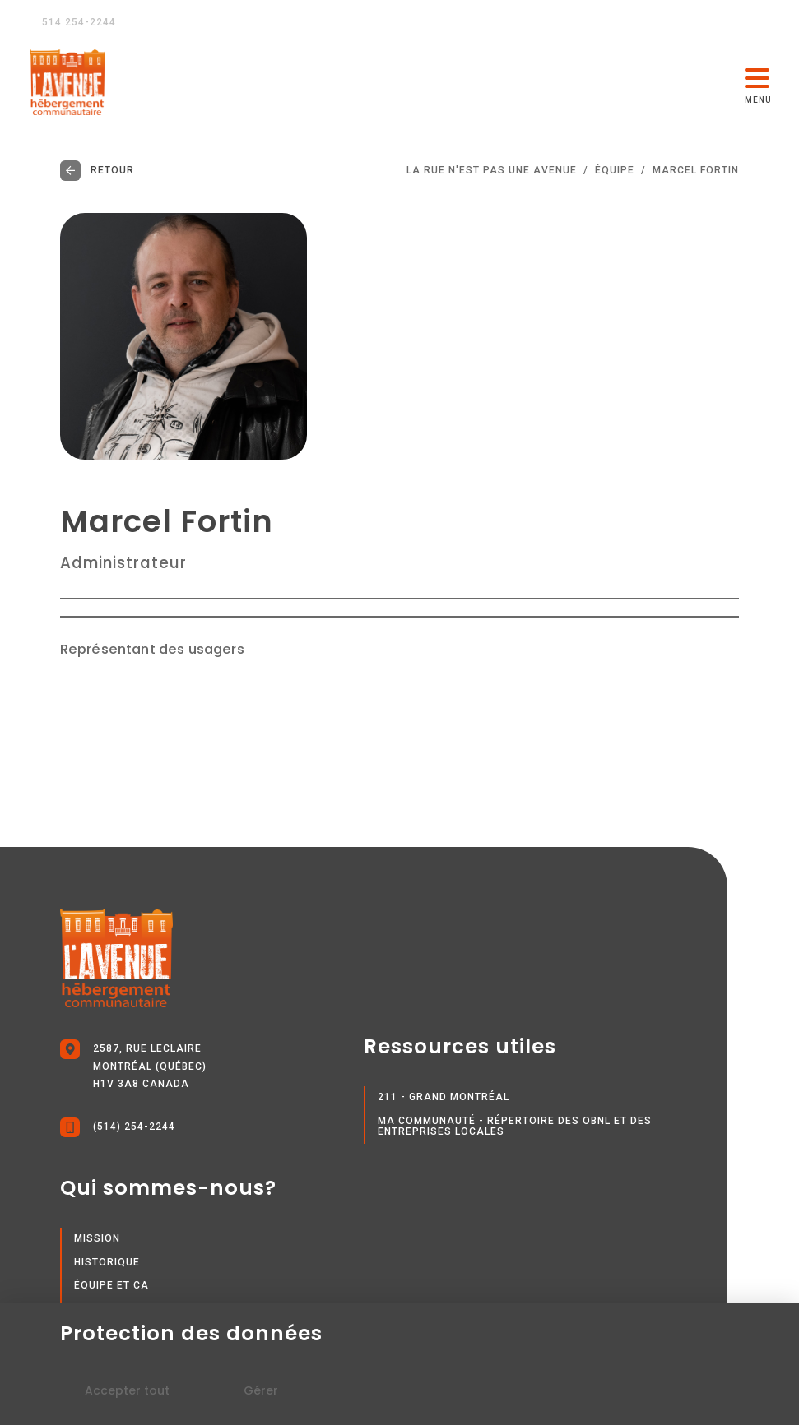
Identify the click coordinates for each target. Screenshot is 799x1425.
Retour (97, 170)
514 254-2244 (73, 22)
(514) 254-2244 (117, 1127)
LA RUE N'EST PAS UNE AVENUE (491, 170)
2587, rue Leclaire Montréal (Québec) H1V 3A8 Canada (133, 1064)
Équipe (614, 170)
